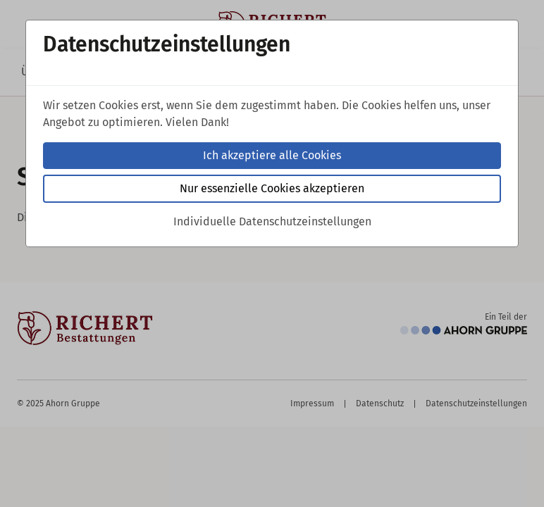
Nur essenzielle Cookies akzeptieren (272, 188)
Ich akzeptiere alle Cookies (272, 155)
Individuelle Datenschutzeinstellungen (272, 221)
